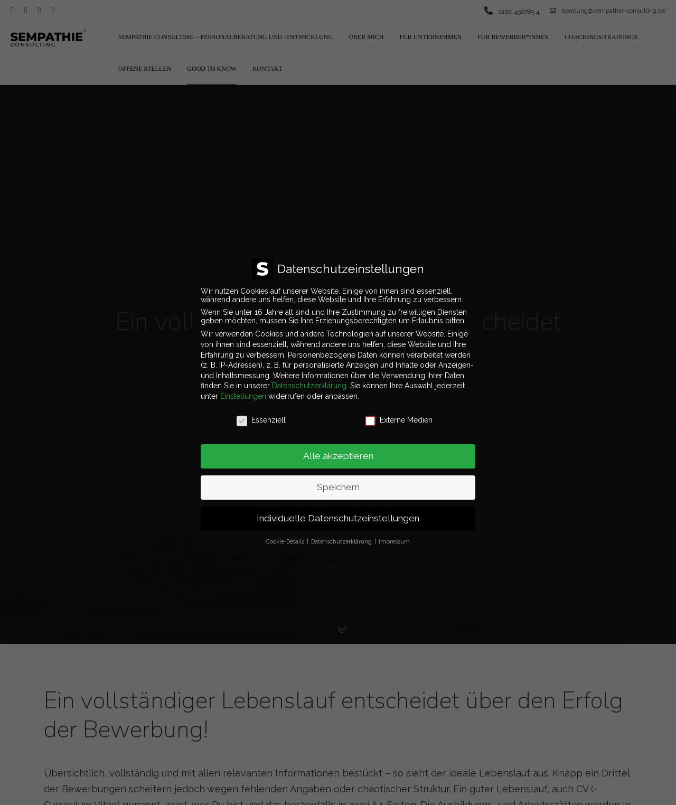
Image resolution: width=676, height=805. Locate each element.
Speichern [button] (338, 481)
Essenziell (261, 413)
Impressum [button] (394, 535)
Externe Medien (399, 413)
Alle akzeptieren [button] (338, 450)
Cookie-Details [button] (286, 535)
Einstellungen (243, 390)
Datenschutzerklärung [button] (342, 535)
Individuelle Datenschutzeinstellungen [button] (338, 512)
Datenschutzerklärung (309, 380)
